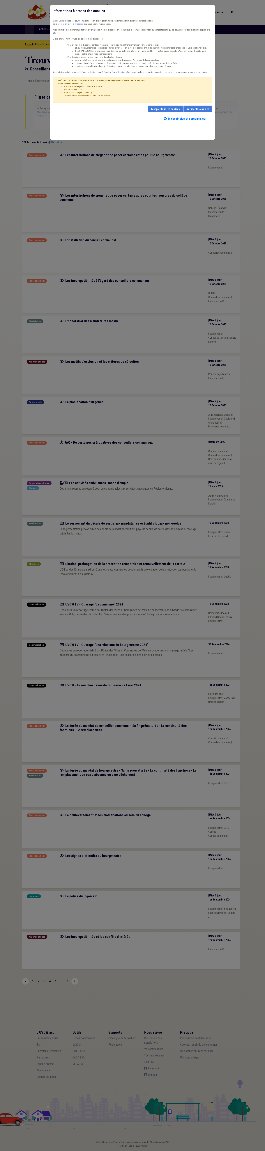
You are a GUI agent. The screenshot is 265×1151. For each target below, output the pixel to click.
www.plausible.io (120, 72)
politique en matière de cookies (70, 24)
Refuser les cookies (198, 109)
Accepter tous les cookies (165, 109)
